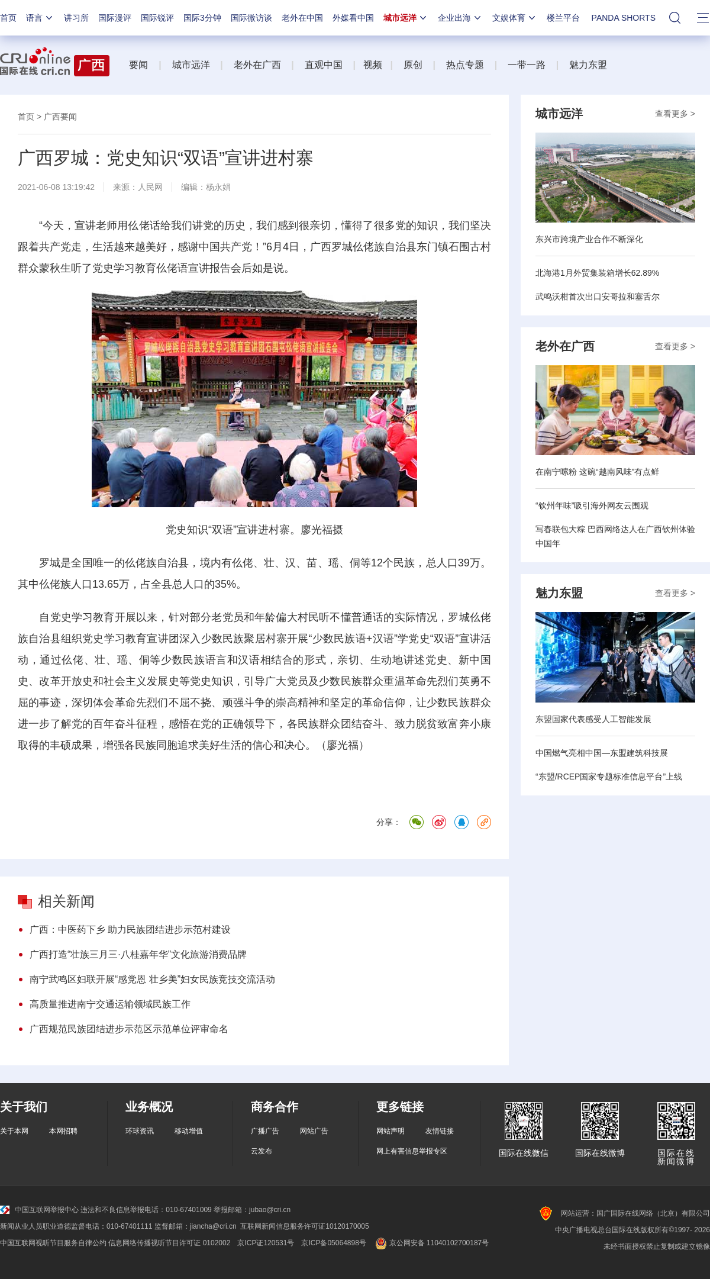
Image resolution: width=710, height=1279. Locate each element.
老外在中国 (302, 17)
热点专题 (465, 65)
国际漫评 (114, 17)
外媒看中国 (353, 17)
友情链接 (439, 1131)
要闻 (138, 65)
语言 (40, 17)
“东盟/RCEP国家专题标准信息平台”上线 (608, 776)
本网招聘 (63, 1131)
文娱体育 (514, 17)
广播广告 (265, 1131)
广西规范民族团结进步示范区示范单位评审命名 (129, 1029)
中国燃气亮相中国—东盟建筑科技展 (601, 753)
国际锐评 (157, 17)
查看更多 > (675, 113)
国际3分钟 (202, 17)
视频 (372, 65)
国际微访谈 (251, 17)
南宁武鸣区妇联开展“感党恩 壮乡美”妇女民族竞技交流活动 (152, 979)
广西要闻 (60, 116)
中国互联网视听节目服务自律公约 (53, 1243)
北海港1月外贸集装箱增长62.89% (597, 273)
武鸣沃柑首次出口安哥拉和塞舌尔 (597, 296)
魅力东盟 (588, 65)
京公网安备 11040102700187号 (431, 1243)
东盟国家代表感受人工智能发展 (593, 719)
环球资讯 (139, 1131)
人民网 (150, 187)
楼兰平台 (563, 17)
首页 (8, 17)
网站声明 (390, 1131)
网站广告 (314, 1131)
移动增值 (189, 1131)
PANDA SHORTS (624, 17)
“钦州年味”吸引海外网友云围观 (591, 505)
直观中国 (324, 65)
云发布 (261, 1151)
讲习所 (76, 17)
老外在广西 (257, 65)
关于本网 (14, 1131)
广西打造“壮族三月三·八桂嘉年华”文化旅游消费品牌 (138, 954)
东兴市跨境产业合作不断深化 (589, 239)
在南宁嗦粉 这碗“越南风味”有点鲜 (597, 471)
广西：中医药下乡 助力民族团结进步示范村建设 (130, 929)
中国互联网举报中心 (39, 1210)
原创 (413, 65)
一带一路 (527, 65)
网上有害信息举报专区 (411, 1151)
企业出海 (460, 17)
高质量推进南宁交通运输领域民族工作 (110, 1004)
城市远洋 (405, 17)
